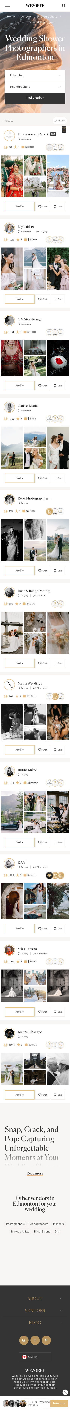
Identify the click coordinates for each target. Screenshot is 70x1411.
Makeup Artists (20, 1231)
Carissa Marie (28, 406)
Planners (58, 1223)
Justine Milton (28, 770)
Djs (57, 1231)
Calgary (41, 231)
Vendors (26, 16)
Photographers (47, 16)
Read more (35, 1173)
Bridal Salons (42, 1231)
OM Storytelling (29, 319)
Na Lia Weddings (30, 683)
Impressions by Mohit (33, 134)
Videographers (39, 1223)
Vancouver (40, 688)
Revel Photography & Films (35, 498)
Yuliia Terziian (27, 949)
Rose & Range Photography (35, 591)
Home (11, 16)
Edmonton (21, 22)
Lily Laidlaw (26, 227)
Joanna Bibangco (30, 1032)
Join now (59, 1403)
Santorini (39, 595)
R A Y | (22, 862)
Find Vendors (35, 98)
